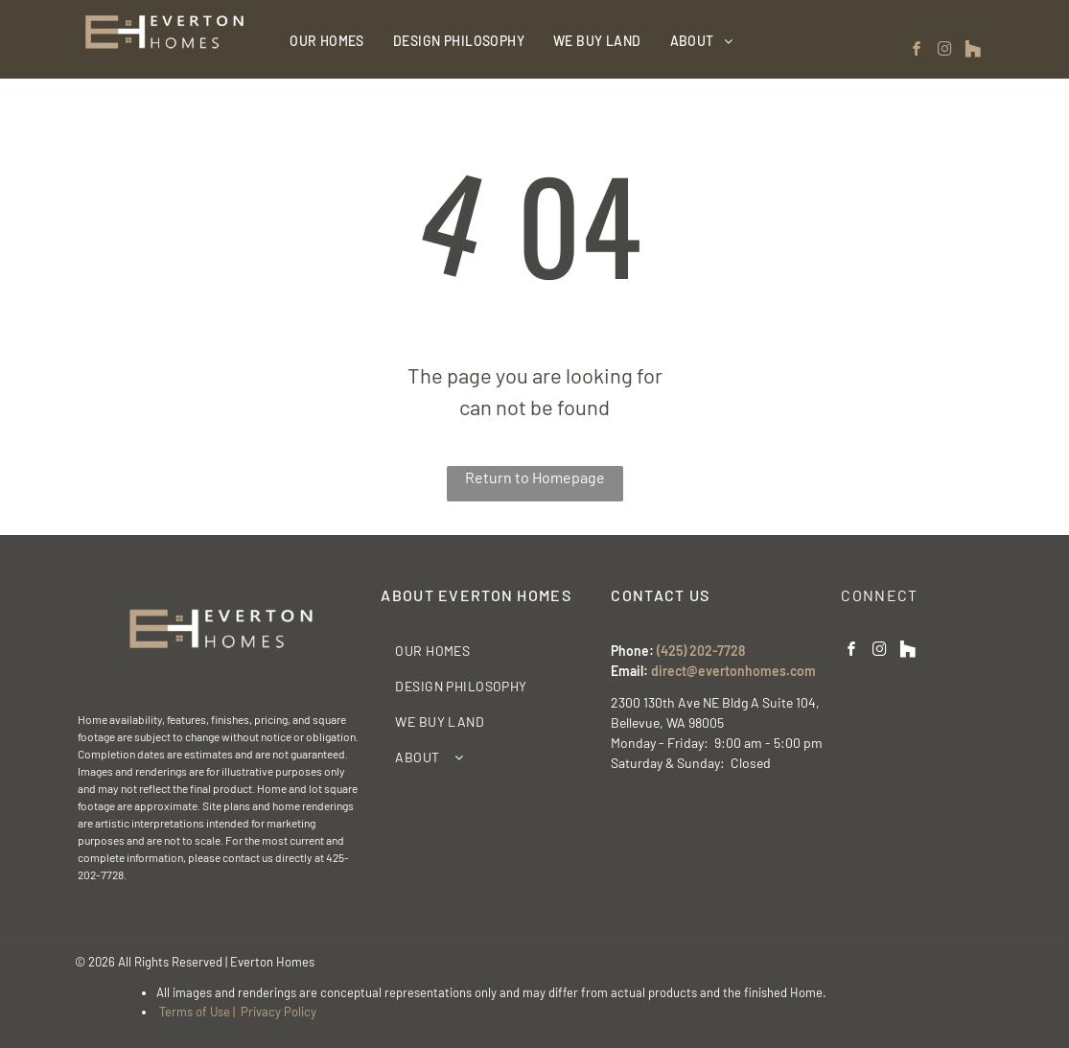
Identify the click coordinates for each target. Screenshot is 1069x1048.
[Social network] (973, 51)
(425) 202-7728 (701, 650)
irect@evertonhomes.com (737, 671)
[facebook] (917, 51)
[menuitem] (327, 41)
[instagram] (945, 51)
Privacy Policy (278, 1011)
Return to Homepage (535, 477)
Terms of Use (194, 1011)
